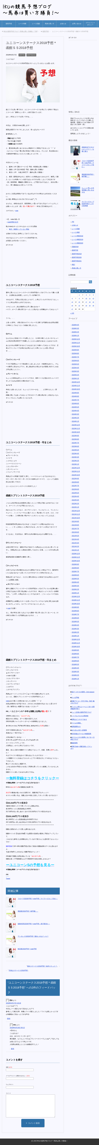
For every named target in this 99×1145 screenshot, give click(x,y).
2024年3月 (75, 414)
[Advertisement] (22, 262)
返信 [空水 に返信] (8, 1018)
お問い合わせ (76, 23)
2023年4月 (75, 453)
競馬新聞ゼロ (76, 726)
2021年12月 (76, 511)
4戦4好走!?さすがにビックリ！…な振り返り (88, 149)
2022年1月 (75, 507)
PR (73, 222)
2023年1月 (75, 464)
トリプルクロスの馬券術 (79, 716)
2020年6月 (75, 575)
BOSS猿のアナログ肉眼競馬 (81, 734)
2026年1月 (75, 335)
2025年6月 (75, 360)
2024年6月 (75, 403)
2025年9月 (75, 350)
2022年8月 (75, 482)
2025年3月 (75, 371)
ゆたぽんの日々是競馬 (79, 730)
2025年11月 (76, 343)
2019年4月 (75, 625)
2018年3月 (75, 671)
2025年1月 (75, 378)
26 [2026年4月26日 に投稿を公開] (93, 305)
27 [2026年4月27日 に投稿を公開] (72, 309)
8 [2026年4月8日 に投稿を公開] (79, 298)
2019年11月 (76, 600)
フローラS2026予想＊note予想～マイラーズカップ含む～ (38, 898)
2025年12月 (76, 339)
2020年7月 (75, 571)
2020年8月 (75, 568)
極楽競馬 (74, 743)
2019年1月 (75, 636)
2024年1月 (75, 421)
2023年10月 (76, 432)
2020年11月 (76, 557)
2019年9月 (75, 607)
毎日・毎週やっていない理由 (19, 229)
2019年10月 (76, 604)
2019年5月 (75, 621)
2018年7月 (75, 657)
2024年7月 (75, 400)
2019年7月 (75, 614)
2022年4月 (75, 496)
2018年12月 (76, 639)
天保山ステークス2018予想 (18, 970)
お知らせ (63, 23)
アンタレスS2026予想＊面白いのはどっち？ (33, 936)
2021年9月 (75, 521)
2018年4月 (75, 668)
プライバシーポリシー (90, 24)
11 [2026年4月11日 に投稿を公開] (90, 298)
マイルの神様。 (76, 723)
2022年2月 (75, 503)
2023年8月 (75, 439)
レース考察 (22, 23)
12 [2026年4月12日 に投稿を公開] (93, 298)
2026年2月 (75, 332)
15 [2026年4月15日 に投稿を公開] (79, 302)
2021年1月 (75, 550)
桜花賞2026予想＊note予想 (27, 949)
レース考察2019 (77, 239)
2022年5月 (75, 493)
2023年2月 (75, 461)
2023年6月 (75, 446)
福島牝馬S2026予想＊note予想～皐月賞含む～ (34, 924)
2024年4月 (75, 410)
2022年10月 (76, 475)
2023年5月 (75, 450)
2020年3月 (75, 586)
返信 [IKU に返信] (12, 1049)
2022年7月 (75, 486)
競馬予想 (9, 23)
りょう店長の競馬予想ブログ (81, 712)
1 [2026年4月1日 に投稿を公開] (79, 295)
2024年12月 (76, 382)
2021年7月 (75, 528)
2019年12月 (76, 596)
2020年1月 (75, 593)
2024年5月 (75, 407)
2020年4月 (75, 582)
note (16, 210)
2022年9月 (75, 478)
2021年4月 (75, 539)
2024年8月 (75, 396)
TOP (21, 31)
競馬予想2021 (77, 261)
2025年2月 (75, 375)
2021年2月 (75, 546)
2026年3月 (75, 328)
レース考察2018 (77, 236)
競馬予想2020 (77, 257)
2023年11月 (76, 428)
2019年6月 (75, 618)
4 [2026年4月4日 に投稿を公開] (89, 295)
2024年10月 (76, 389)
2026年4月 (75, 325)
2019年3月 (75, 629)
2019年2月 (75, 632)
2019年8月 (75, 611)
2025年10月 (76, 346)
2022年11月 (76, 471)
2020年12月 (76, 553)
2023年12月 (76, 425)
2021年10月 (76, 518)
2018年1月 (75, 679)
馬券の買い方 (49, 23)
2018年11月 (76, 643)
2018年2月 (75, 675)
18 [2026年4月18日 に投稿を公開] (90, 302)
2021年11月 (76, 514)
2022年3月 (75, 500)
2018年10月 (76, 646)
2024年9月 (75, 393)
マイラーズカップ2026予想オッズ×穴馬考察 (88, 204)
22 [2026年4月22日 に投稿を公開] (79, 305)
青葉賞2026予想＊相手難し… (28, 911)
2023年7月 (75, 443)
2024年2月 (75, 418)
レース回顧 (36, 23)
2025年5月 (75, 364)
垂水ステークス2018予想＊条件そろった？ (42, 966)
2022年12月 (76, 468)
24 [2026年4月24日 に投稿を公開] (86, 305)
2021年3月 (75, 543)
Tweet (8, 878)
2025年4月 (75, 368)
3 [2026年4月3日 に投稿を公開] (86, 295)
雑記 (73, 264)
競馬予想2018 (31, 55)
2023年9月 (75, 436)
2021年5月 (75, 536)
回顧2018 (75, 247)
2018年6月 (75, 661)
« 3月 (72, 313)
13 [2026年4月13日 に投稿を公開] (72, 302)
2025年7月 (75, 357)
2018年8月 (75, 654)
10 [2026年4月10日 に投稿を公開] (86, 298)
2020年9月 (75, 564)
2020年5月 (75, 579)
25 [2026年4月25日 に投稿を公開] (90, 305)
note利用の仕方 (12, 222)
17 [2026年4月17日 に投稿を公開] (86, 302)
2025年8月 (75, 353)
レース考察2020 (77, 243)
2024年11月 (76, 385)
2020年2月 (75, 589)
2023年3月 (75, 457)
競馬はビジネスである (79, 719)
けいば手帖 (75, 697)
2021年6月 (75, 532)
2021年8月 (75, 525)
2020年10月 (76, 561)
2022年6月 (75, 489)
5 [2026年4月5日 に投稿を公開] (93, 295)
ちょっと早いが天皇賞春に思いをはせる (88, 190)
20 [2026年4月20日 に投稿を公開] (72, 305)
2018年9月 (75, 650)
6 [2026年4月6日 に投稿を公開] (72, 298)
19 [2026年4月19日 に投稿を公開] (93, 302)
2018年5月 (75, 664)
